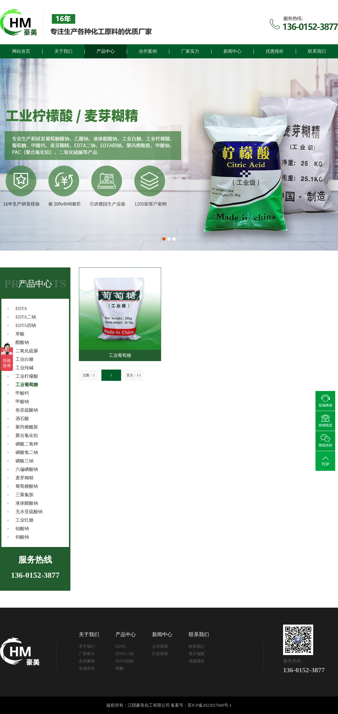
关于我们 (63, 51)
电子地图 (196, 654)
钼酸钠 (22, 528)
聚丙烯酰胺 (26, 427)
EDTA (21, 308)
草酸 (20, 333)
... (117, 676)
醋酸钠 (22, 342)
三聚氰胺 (24, 494)
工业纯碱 (24, 367)
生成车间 (87, 668)
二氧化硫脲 (26, 350)
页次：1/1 (133, 375)
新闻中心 (232, 51)
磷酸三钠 (24, 460)
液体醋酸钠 (26, 503)
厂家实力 (190, 51)
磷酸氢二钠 (26, 452)
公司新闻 (160, 646)
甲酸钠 (22, 401)
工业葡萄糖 (26, 384)
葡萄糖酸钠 (26, 486)
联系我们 (317, 51)
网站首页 (21, 51)
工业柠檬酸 (26, 376)
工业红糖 (24, 520)
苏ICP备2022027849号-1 (210, 705)
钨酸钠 (22, 537)
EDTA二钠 (25, 317)
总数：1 (89, 375)
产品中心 (106, 51)
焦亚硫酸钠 (26, 410)
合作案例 (148, 51)
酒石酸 (22, 418)
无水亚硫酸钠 (29, 511)
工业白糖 (24, 359)
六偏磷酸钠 (26, 469)
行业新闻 (160, 654)
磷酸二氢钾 (26, 443)
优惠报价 (275, 51)
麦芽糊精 (24, 477)
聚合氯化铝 (26, 435)
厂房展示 (87, 654)
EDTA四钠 (25, 325)
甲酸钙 (22, 393)
